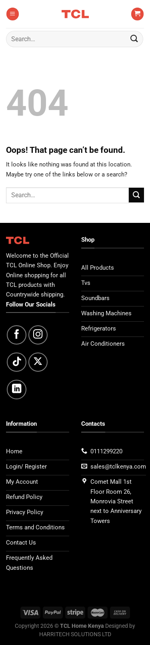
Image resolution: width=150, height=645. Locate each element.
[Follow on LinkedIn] (16, 389)
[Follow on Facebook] (16, 335)
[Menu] (12, 14)
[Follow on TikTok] (16, 362)
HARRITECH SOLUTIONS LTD (75, 634)
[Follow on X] (38, 362)
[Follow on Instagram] (38, 335)
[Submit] (134, 39)
